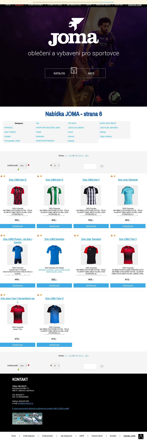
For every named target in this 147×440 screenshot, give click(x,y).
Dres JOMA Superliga (54, 239)
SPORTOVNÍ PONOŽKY (45, 141)
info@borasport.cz (25, 403)
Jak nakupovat (66, 436)
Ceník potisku (47, 436)
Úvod (14, 436)
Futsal (70, 132)
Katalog (59, 73)
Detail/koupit (18, 226)
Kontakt (113, 436)
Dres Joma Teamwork (91, 239)
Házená (71, 136)
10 (80, 156)
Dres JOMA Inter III (17, 179)
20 (86, 156)
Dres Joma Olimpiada (128, 179)
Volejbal (7, 136)
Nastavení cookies (109, 2)
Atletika (103, 132)
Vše (37, 123)
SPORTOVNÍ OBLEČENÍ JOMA (48, 128)
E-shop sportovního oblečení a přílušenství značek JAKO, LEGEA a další (40, 408)
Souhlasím (102, 2)
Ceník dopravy (29, 436)
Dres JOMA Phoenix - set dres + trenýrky (17, 240)
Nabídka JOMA (129, 436)
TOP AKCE (72, 123)
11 (82, 156)
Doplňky (71, 141)
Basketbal (40, 136)
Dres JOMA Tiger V (128, 239)
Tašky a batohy (106, 136)
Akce (91, 73)
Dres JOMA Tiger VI (54, 298)
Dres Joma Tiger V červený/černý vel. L (18, 300)
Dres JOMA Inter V (91, 179)
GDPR (82, 436)
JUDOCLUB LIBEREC (76, 128)
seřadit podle (12, 165)
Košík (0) (19, 4)
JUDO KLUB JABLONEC (109, 128)
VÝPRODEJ (8, 128)
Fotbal (38, 132)
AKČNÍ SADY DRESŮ (108, 123)
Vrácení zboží (97, 436)
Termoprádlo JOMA (12, 141)
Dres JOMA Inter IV (54, 179)
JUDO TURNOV (10, 132)
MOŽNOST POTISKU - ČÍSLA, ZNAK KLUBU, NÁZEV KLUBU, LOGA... (54, 271)
